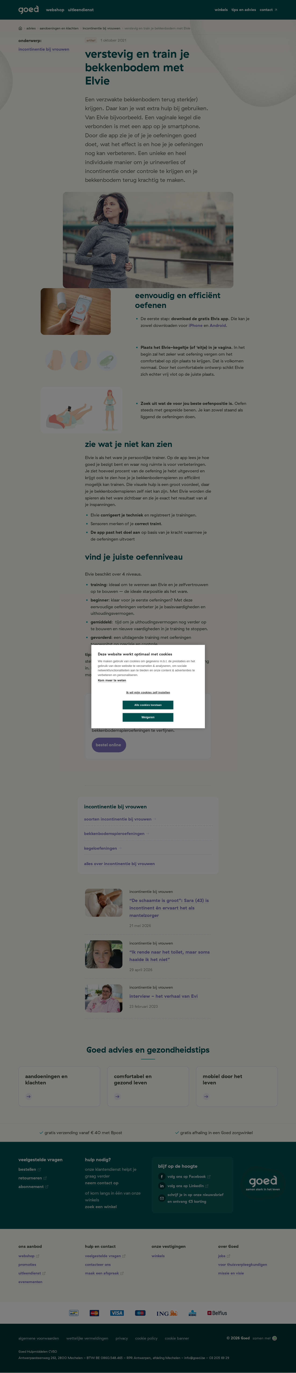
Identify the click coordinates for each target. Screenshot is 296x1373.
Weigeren (148, 711)
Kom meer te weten (112, 686)
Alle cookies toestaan (175, 698)
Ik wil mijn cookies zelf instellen (122, 698)
